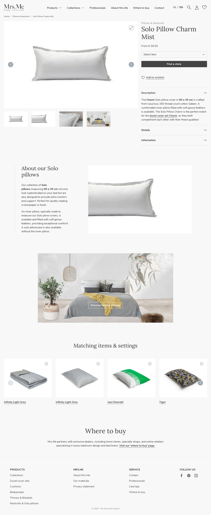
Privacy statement (83, 486)
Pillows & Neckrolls (21, 16)
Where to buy (141, 8)
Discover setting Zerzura (106, 305)
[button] (14, 7)
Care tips (134, 486)
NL (175, 7)
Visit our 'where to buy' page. (137, 445)
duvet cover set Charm (163, 116)
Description (148, 93)
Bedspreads (17, 492)
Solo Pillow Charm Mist (43, 16)
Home (6, 16)
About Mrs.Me (119, 8)
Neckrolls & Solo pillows (24, 503)
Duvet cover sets (20, 481)
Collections (16, 475)
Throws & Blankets (21, 498)
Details (145, 130)
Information (148, 140)
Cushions (15, 486)
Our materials (81, 481)
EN (181, 7)
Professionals (98, 8)
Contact (159, 8)
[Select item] (174, 54)
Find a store (174, 64)
